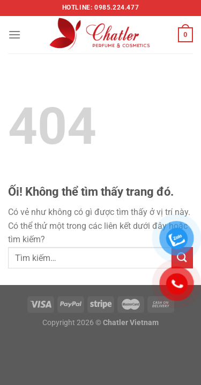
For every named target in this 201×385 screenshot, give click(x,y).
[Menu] (14, 34)
